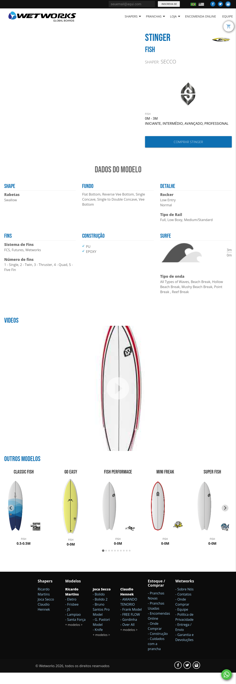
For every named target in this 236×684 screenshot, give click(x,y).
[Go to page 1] (103, 562)
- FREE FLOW (130, 625)
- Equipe (181, 620)
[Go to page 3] (109, 562)
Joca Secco (46, 610)
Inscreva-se (169, 4)
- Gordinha (128, 630)
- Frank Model (131, 620)
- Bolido (99, 605)
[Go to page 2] (106, 562)
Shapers (134, 16)
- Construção (158, 645)
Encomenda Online (200, 16)
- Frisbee (72, 615)
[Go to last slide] (11, 519)
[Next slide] (225, 519)
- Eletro (70, 610)
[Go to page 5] (115, 562)
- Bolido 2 (100, 610)
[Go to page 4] (112, 562)
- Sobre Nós (184, 600)
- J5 (67, 620)
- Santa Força (75, 630)
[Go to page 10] (130, 562)
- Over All (127, 635)
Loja (176, 16)
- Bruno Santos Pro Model (101, 620)
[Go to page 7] (121, 562)
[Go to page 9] (127, 562)
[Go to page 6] (118, 562)
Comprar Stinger (188, 142)
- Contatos (183, 605)
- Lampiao (73, 625)
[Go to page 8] (124, 562)
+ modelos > (74, 636)
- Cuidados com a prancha (156, 655)
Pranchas (156, 16)
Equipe (227, 16)
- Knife (98, 640)
